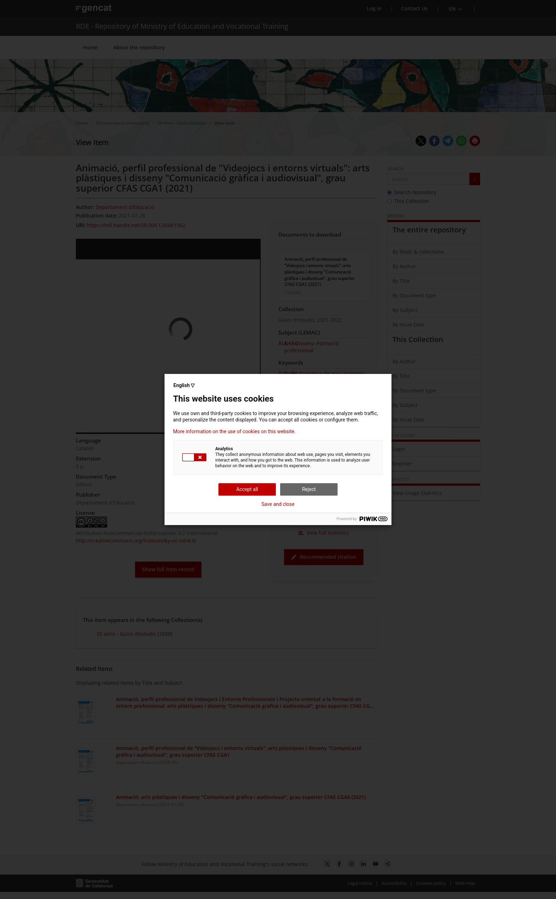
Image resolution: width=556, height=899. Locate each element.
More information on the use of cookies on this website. (234, 431)
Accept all (247, 489)
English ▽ (184, 385)
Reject (309, 489)
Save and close (278, 504)
